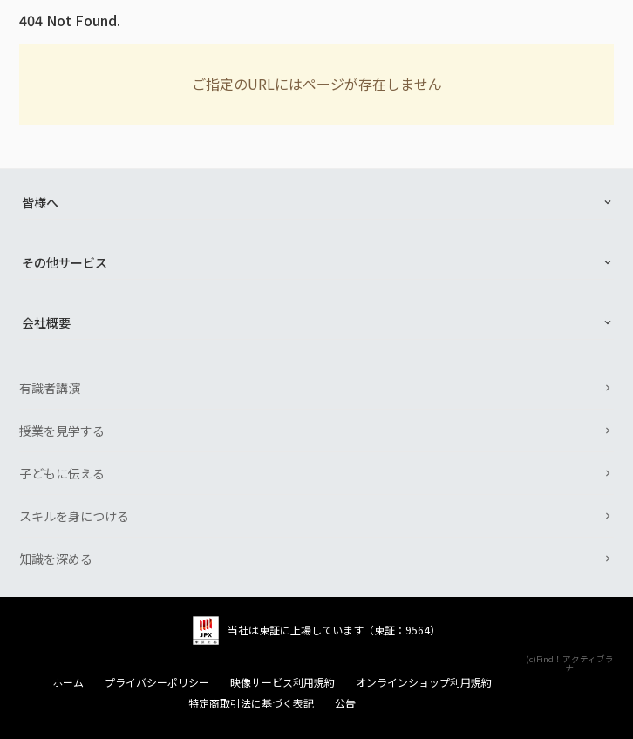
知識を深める (55, 558)
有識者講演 (49, 388)
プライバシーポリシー (157, 682)
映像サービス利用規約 (282, 682)
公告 (345, 703)
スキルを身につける (74, 516)
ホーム (68, 682)
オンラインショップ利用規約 (424, 682)
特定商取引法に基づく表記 (251, 703)
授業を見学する (62, 430)
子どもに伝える (62, 473)
